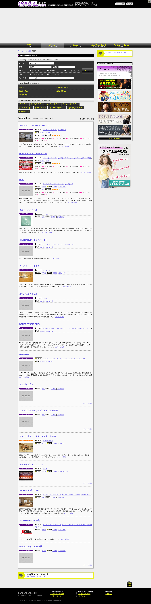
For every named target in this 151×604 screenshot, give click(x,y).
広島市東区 (61, 187)
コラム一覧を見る (114, 138)
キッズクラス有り (37, 74)
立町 (43, 497)
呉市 (47, 161)
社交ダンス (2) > (40, 108)
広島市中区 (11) (24, 91)
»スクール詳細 (64, 146)
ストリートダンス (73, 158)
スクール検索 (26, 51)
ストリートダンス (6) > (70, 104)
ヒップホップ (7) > (53, 104)
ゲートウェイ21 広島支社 (30, 546)
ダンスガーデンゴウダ (29, 266)
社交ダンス (46, 214)
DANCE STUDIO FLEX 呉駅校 (33, 154)
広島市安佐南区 (63, 471)
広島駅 (44, 187)
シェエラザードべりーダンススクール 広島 (38, 410)
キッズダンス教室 (85, 158)
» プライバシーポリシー (58, 596)
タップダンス (62, 130)
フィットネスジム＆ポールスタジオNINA (37, 436)
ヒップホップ (62, 158)
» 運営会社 (108, 594)
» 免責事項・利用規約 (57, 594)
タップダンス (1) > (25, 108)
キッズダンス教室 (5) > (57, 108)
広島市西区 (60, 217)
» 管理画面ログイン (84, 594)
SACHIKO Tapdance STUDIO (34, 125)
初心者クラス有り (55, 74)
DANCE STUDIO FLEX (29, 324)
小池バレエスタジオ (28, 294)
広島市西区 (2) (61, 91)
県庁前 (44, 443)
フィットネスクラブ (73, 71)
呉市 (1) (21, 87)
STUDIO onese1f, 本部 (29, 520)
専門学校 (52, 71)
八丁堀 (44, 273)
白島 (43, 389)
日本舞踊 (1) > (24, 111)
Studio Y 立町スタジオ (29, 490)
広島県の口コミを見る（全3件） (37, 576)
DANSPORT (24, 354)
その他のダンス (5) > (75, 108)
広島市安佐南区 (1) (62, 87)
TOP (19, 51)
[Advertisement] (75, 25)
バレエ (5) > (23, 104)
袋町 (43, 415)
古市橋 (44, 471)
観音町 (44, 530)
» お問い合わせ (83, 596)
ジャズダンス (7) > (37, 104)
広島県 (42, 132)
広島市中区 (49, 132)
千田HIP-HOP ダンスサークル (33, 240)
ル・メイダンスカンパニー (31, 464)
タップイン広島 (26, 384)
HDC (21, 180)
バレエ (45, 130)
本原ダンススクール (28, 210)
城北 (43, 217)
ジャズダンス (52, 130)
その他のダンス (70, 244)
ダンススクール (37, 71)
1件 (43, 135)
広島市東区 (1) (23, 95)
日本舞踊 (77, 495)
